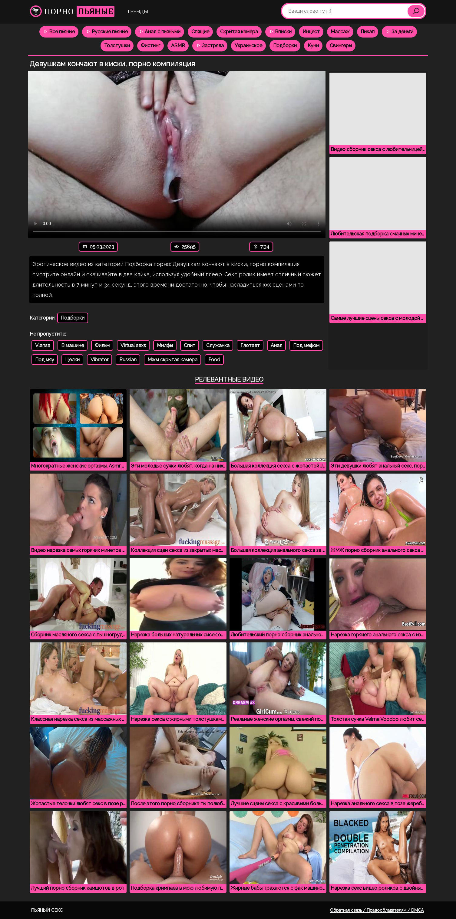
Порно (72, 11)
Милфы (165, 345)
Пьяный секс (47, 910)
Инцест (311, 31)
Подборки (285, 45)
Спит (189, 345)
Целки (72, 360)
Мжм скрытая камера (172, 360)
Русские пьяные (107, 31)
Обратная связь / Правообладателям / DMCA (377, 910)
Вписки (280, 31)
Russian (128, 360)
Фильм (102, 345)
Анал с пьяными (159, 31)
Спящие (200, 31)
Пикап (368, 31)
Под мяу (44, 360)
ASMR (178, 45)
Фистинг (150, 45)
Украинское (248, 45)
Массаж (340, 31)
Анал (276, 345)
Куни (313, 45)
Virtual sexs (133, 345)
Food (214, 360)
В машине (72, 345)
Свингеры (341, 45)
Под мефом (306, 345)
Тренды (137, 12)
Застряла (210, 45)
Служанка (218, 345)
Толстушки (117, 45)
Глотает (250, 345)
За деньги (399, 31)
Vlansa (42, 345)
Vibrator (99, 360)
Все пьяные (59, 31)
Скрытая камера (239, 31)
